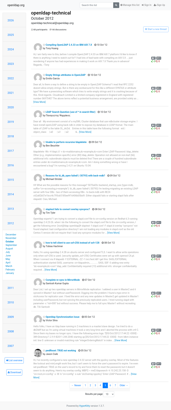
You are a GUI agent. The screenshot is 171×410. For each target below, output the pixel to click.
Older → (124, 385)
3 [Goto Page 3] (95, 385)
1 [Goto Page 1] (85, 385)
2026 (11, 20)
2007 (11, 346)
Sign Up (159, 5)
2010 (11, 302)
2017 (11, 150)
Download (14, 372)
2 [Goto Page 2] (90, 385)
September (11, 245)
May (8, 259)
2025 (11, 34)
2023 (11, 63)
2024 (11, 49)
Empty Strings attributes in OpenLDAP (64, 75)
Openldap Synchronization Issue (61, 317)
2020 (11, 107)
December (11, 234)
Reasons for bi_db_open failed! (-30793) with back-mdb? (74, 175)
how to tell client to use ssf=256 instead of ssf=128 (71, 242)
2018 (11, 136)
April (8, 262)
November (11, 238)
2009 (11, 317)
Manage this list (129, 5)
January (10, 273)
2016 (11, 165)
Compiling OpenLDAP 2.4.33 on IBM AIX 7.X (67, 44)
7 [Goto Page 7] (115, 385)
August (9, 248)
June (8, 255)
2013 (11, 208)
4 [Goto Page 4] (100, 385)
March (9, 266)
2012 (11, 223)
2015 (11, 179)
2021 (11, 92)
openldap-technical (51, 13)
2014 (11, 194)
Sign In (146, 5)
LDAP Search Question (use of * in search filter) (69, 112)
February (10, 269)
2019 (11, 121)
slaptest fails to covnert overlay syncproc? (66, 209)
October (10, 241)
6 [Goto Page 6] (110, 385)
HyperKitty (84, 406)
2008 (11, 331)
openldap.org (15, 5)
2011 (11, 288)
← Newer (76, 385)
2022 (11, 78)
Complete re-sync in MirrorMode (61, 280)
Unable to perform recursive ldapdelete (65, 142)
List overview (14, 360)
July (8, 252)
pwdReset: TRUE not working (59, 350)
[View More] (39, 102)
